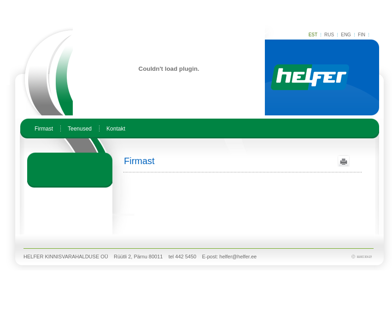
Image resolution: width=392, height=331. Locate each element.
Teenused (80, 129)
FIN (361, 34)
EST (313, 34)
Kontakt (115, 129)
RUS (329, 34)
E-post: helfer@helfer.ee (229, 256)
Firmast (44, 129)
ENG (346, 34)
